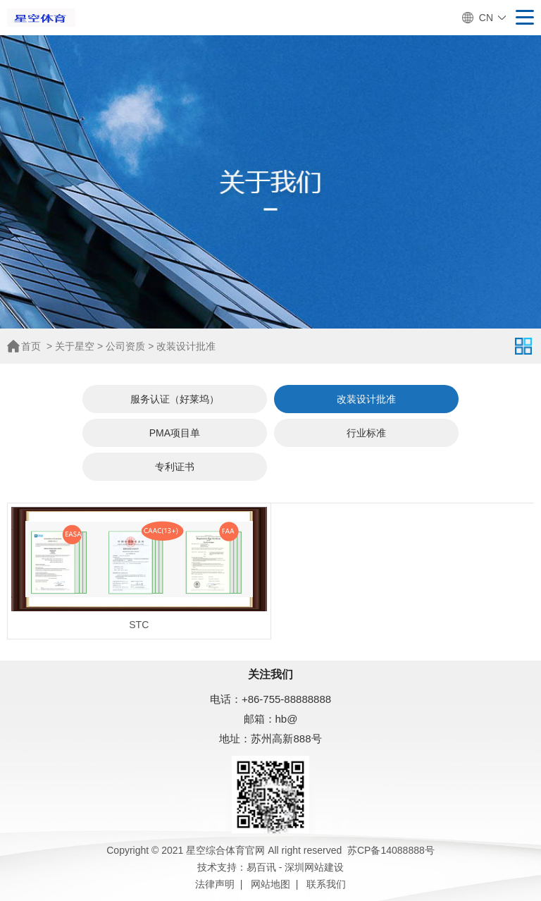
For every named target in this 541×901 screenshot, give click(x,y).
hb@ (286, 719)
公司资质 (125, 346)
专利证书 (174, 466)
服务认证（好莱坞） (174, 399)
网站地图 (270, 884)
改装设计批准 (186, 346)
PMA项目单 (174, 433)
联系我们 (326, 884)
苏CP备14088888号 (391, 850)
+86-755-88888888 (286, 699)
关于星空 (74, 346)
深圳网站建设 (314, 867)
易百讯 (261, 867)
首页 (31, 346)
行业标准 (366, 433)
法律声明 (215, 884)
